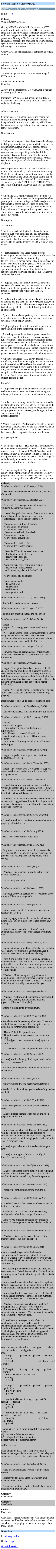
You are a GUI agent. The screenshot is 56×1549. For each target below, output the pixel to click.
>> (12, 14)
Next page (9, 1541)
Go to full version (9, 1546)
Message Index (12, 1536)
